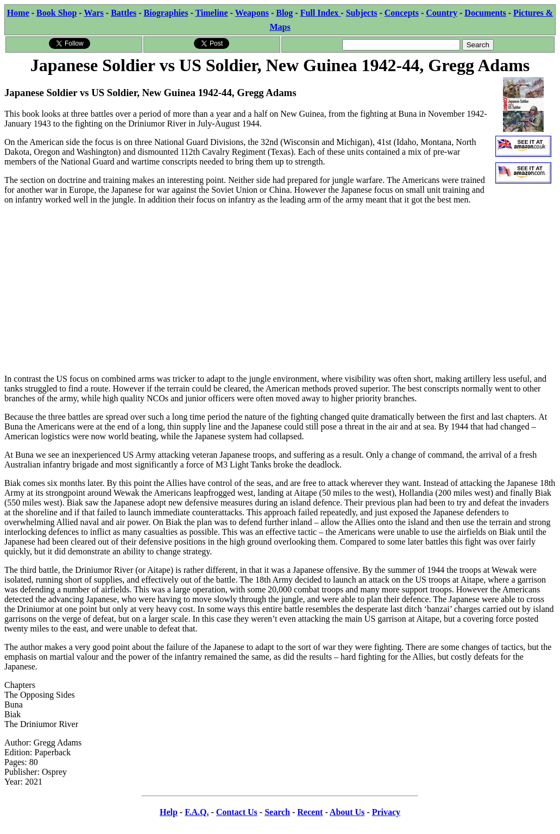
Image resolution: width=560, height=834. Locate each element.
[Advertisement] (280, 289)
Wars (93, 12)
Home (18, 12)
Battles (123, 12)
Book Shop (56, 12)
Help (169, 812)
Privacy (386, 812)
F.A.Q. (197, 812)
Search (277, 812)
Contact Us (236, 812)
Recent (310, 812)
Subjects (361, 12)
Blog (284, 12)
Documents (485, 12)
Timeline (211, 12)
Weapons (252, 12)
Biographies (166, 12)
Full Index (320, 12)
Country (441, 12)
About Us (347, 812)
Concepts (402, 12)
